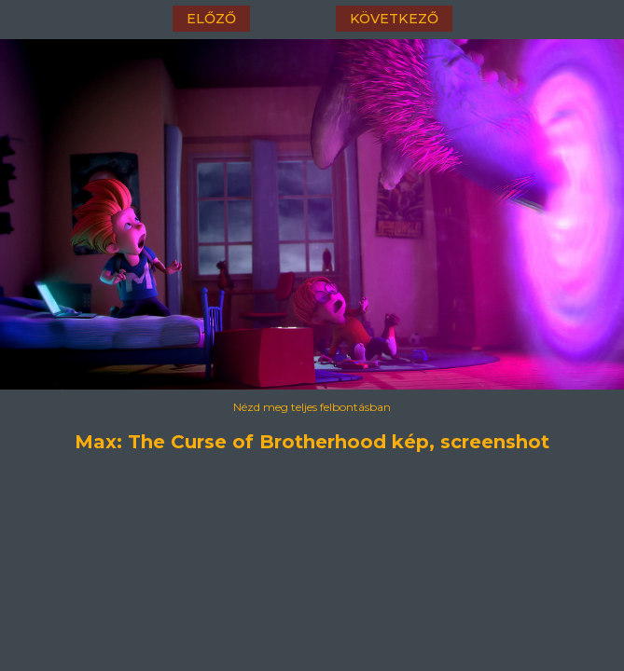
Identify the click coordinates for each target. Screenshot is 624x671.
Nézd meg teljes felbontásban (312, 407)
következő (394, 18)
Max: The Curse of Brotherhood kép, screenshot (312, 442)
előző (211, 18)
